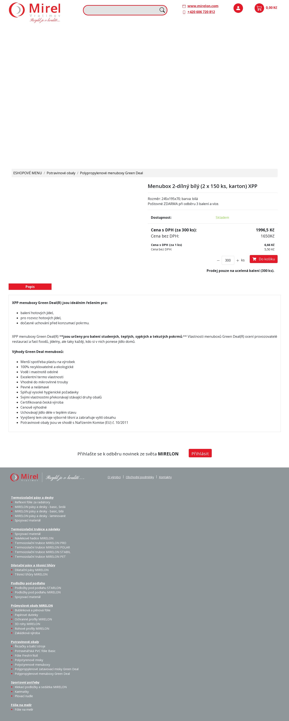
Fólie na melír (158, 101)
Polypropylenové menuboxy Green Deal (35, 154)
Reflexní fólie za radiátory (32, 502)
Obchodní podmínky (140, 477)
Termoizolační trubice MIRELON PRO (40, 543)
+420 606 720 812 (201, 11)
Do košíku (263, 259)
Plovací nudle (124, 109)
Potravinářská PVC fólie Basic (35, 651)
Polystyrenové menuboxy (32, 665)
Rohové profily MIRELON (248, 87)
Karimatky (113, 107)
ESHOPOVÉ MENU (27, 173)
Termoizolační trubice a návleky (104, 30)
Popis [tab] (30, 286)
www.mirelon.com (202, 6)
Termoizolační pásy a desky (33, 30)
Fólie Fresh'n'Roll (58, 109)
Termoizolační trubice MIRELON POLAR (42, 547)
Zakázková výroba (263, 85)
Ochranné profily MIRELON (263, 70)
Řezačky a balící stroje (28, 112)
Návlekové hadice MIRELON (112, 41)
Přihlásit (200, 453)
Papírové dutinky (248, 68)
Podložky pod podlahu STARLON (234, 44)
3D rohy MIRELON (27, 624)
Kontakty (165, 477)
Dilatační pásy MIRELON (32, 570)
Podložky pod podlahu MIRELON (248, 44)
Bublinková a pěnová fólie (236, 73)
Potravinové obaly (25, 101)
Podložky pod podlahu (233, 30)
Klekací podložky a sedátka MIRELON (41, 687)
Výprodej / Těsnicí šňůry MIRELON (191, 62)
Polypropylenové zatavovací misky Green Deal (47, 669)
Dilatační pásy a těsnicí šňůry (171, 30)
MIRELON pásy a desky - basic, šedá (43, 46)
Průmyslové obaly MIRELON (238, 59)
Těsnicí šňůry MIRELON (179, 41)
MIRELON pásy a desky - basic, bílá (57, 46)
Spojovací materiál (29, 66)
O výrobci (114, 477)
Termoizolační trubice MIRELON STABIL (43, 552)
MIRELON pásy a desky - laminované (40, 516)
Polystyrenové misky (29, 660)
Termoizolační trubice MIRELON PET (115, 66)
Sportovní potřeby (94, 101)
